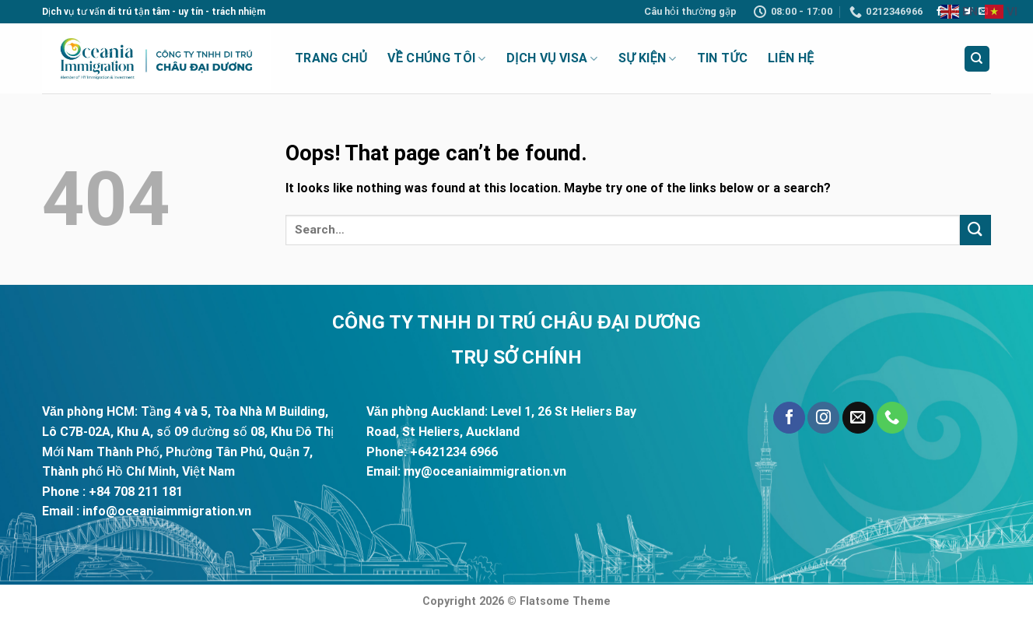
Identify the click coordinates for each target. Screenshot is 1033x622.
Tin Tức (722, 58)
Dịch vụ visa (552, 58)
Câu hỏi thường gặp (690, 11)
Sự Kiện (647, 58)
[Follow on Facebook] (939, 11)
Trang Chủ (331, 58)
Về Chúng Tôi (436, 58)
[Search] (977, 59)
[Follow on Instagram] (823, 418)
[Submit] (975, 230)
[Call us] (892, 418)
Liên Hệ (791, 58)
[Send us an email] (858, 418)
